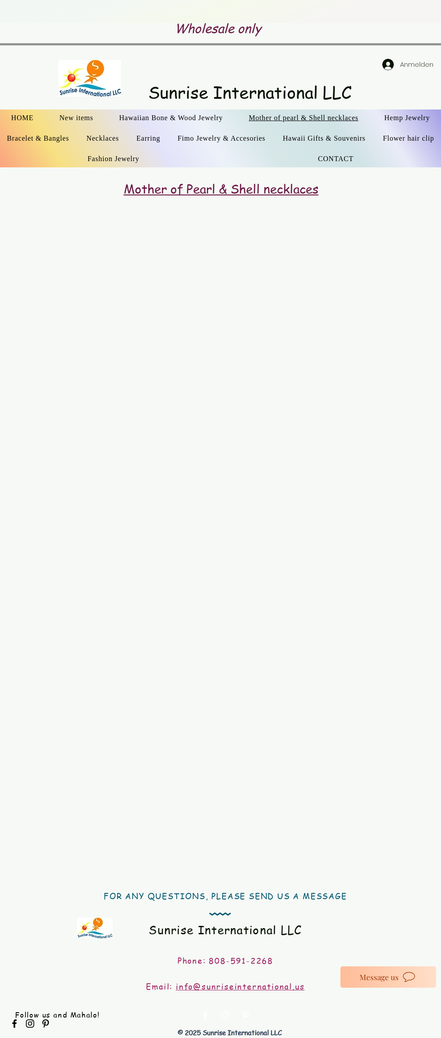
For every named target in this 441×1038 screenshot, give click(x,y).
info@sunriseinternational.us (240, 986)
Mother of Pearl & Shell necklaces (221, 189)
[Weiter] (378, 12)
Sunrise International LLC (250, 92)
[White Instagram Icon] (225, 1015)
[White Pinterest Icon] (245, 1015)
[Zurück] (63, 12)
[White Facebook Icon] (205, 1015)
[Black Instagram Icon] (30, 1023)
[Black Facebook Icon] (14, 1023)
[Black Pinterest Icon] (45, 1023)
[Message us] (388, 977)
